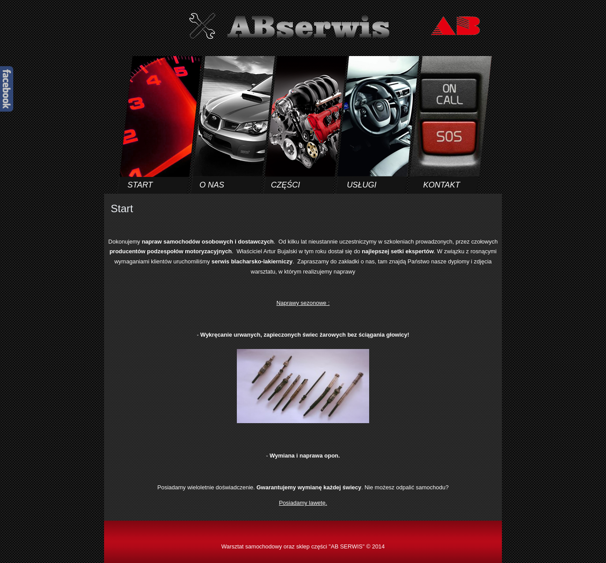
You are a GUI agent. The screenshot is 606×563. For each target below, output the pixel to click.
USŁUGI (361, 184)
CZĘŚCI (285, 184)
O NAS (211, 184)
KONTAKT (441, 184)
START (140, 184)
